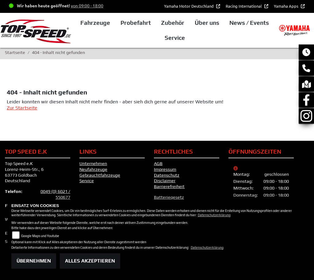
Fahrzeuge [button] (95, 22)
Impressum (165, 169)
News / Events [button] (249, 22)
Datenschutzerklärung (214, 215)
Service (86, 180)
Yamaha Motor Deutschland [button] (189, 6)
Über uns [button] (207, 22)
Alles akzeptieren (90, 261)
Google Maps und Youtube (40, 236)
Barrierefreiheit (169, 186)
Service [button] (175, 37)
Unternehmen (93, 163)
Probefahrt (136, 22)
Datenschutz (166, 175)
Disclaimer (164, 180)
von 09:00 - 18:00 (87, 5)
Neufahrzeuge (93, 169)
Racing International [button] (244, 6)
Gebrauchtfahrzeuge (99, 175)
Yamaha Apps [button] (286, 6)
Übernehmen (34, 261)
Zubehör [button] (172, 22)
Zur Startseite (22, 108)
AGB (158, 163)
